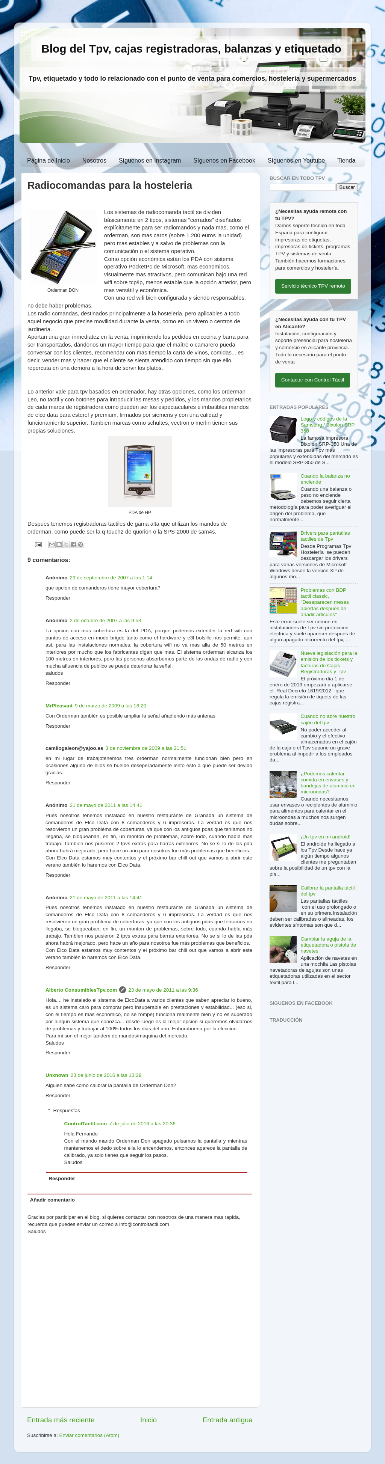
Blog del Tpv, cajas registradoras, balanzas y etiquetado (191, 48)
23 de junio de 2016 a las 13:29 (106, 1075)
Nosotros (94, 160)
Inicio (148, 1420)
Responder (57, 598)
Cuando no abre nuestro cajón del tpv (327, 719)
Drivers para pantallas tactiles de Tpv (325, 536)
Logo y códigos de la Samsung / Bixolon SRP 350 (327, 425)
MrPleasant (59, 706)
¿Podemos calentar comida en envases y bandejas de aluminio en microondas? (327, 783)
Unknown (56, 1075)
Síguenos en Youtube (296, 160)
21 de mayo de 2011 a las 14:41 (106, 805)
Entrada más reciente (61, 1420)
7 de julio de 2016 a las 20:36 (142, 1123)
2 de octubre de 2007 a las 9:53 (105, 620)
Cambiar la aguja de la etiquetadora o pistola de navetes (328, 945)
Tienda (346, 160)
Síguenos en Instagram (150, 160)
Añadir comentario (52, 1200)
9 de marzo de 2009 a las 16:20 (110, 706)
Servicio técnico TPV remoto (313, 286)
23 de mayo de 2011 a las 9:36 (163, 990)
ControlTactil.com (85, 1123)
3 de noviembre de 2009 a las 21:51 (145, 748)
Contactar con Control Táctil (312, 380)
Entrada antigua (228, 1420)
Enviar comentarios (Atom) (89, 1435)
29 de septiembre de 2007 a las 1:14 (111, 577)
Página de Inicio (48, 160)
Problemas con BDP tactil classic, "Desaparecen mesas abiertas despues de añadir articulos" (324, 602)
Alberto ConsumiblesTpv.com (81, 990)
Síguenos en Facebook (224, 160)
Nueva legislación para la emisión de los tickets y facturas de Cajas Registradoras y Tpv (328, 662)
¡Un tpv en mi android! (325, 837)
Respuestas (66, 1110)
